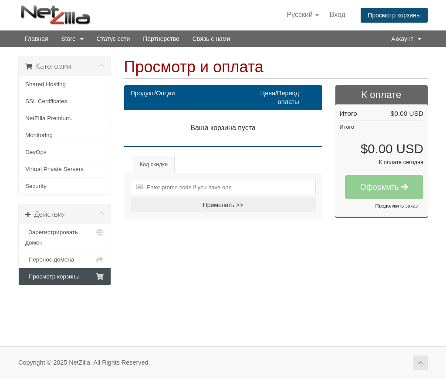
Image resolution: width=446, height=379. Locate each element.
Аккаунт (406, 38)
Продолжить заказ (396, 205)
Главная (36, 38)
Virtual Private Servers (54, 169)
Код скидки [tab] (154, 164)
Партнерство (161, 38)
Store (72, 38)
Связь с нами (211, 38)
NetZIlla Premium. (48, 118)
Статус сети (113, 38)
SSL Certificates (46, 101)
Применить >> (223, 204)
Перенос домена (64, 260)
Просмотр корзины (394, 15)
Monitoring (39, 135)
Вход (337, 14)
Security (36, 186)
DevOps (36, 152)
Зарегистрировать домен (64, 236)
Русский (303, 14)
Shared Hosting (45, 84)
